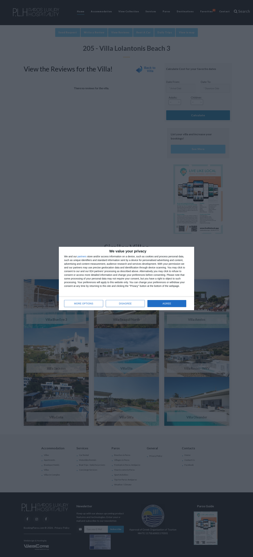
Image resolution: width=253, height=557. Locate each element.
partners (81, 256)
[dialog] (126, 278)
